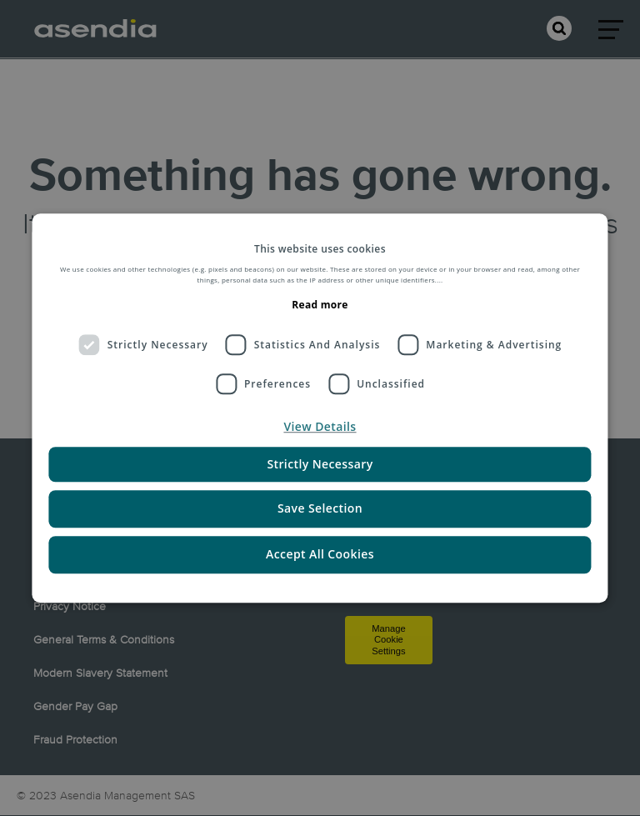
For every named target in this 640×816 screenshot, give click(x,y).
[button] (319, 427)
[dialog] (320, 408)
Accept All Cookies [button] (320, 554)
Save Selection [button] (320, 509)
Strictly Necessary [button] (319, 465)
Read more (320, 305)
